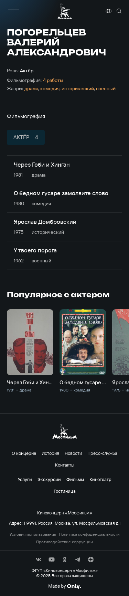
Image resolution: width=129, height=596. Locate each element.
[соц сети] (38, 559)
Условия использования (33, 534)
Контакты (64, 465)
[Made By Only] (64, 586)
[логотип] (64, 11)
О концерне (24, 453)
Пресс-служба (102, 453)
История (50, 453)
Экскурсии (49, 479)
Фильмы (75, 479)
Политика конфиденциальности (89, 534)
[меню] (14, 11)
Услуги (25, 479)
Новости (73, 453)
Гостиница (65, 491)
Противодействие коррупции (64, 542)
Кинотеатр (100, 479)
